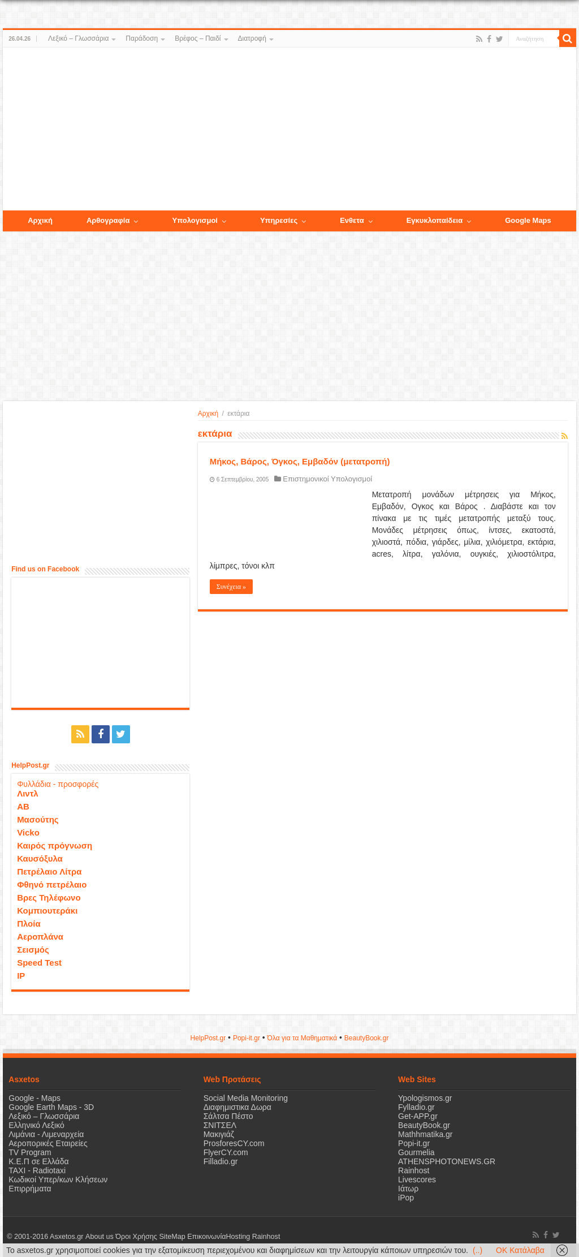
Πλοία (29, 923)
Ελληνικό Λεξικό (36, 1125)
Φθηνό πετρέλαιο (52, 884)
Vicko (28, 832)
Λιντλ (27, 793)
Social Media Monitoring (246, 1098)
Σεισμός (33, 949)
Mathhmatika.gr (425, 1134)
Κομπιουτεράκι (47, 910)
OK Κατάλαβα (520, 1250)
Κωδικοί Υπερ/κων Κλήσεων (57, 1179)
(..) (477, 1250)
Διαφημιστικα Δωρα (237, 1107)
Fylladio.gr (416, 1107)
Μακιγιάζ (219, 1134)
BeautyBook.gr (424, 1125)
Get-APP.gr (418, 1116)
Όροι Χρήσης (136, 1237)
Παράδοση (142, 38)
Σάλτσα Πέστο (228, 1116)
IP (21, 975)
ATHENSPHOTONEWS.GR (446, 1161)
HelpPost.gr (208, 1038)
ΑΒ (23, 806)
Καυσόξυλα (40, 858)
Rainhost (413, 1170)
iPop (406, 1197)
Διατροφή (252, 38)
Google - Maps (34, 1098)
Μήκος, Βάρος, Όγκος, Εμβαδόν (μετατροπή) (300, 461)
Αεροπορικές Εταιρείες (48, 1143)
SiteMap (172, 1237)
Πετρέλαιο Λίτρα (49, 871)
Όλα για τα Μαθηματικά (302, 1038)
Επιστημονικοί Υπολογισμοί (327, 479)
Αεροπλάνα (40, 936)
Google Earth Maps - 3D (51, 1107)
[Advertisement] (289, 129)
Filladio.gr (221, 1161)
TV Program (29, 1152)
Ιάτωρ (408, 1188)
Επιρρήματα (29, 1188)
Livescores (417, 1179)
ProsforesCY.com (234, 1143)
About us (99, 1237)
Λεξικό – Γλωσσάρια (78, 38)
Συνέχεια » (231, 587)
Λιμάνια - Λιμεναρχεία (46, 1134)
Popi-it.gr (246, 1038)
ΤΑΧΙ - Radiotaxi (37, 1170)
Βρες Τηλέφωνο (48, 897)
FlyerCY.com (226, 1152)
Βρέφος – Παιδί (198, 38)
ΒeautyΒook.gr (366, 1038)
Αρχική (208, 413)
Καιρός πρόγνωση (54, 845)
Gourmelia (416, 1152)
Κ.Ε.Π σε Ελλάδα (38, 1161)
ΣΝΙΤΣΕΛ (220, 1125)
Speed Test (39, 962)
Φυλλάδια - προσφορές (57, 784)
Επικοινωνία (206, 1237)
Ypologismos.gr (425, 1098)
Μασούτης (38, 819)
